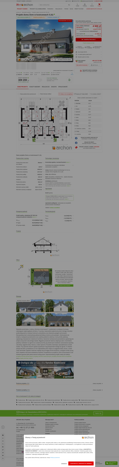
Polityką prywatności (55, 457)
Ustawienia (64, 463)
